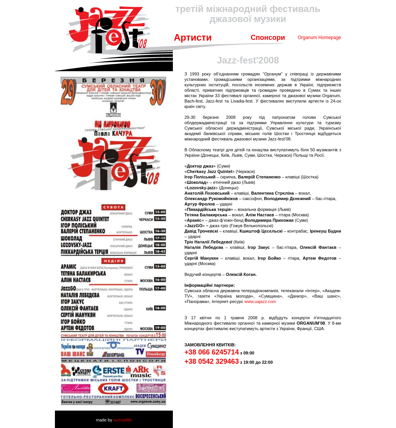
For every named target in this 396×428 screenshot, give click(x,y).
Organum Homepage (319, 37)
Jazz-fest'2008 (248, 60)
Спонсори (268, 37)
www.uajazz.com (260, 301)
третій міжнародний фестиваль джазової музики (248, 13)
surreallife (122, 420)
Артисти (193, 37)
